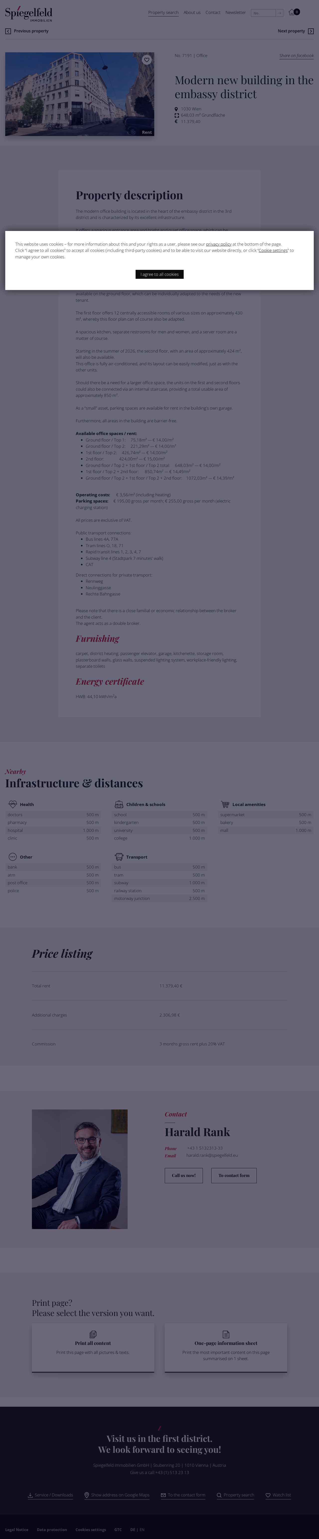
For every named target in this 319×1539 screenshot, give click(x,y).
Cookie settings (273, 250)
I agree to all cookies (160, 274)
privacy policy (219, 244)
